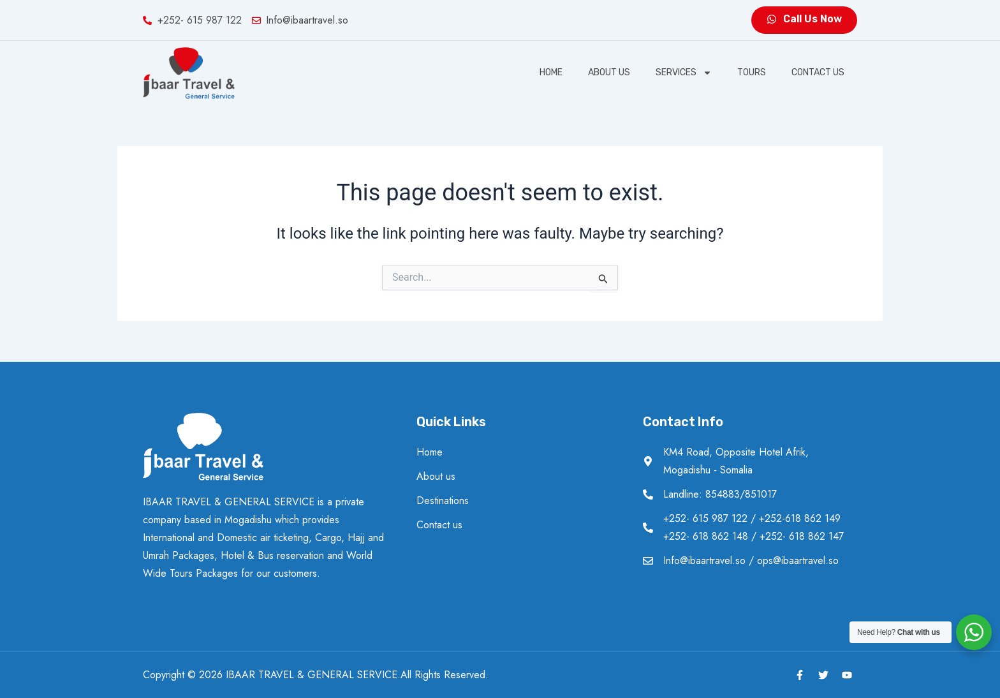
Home (551, 72)
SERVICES (684, 73)
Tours (751, 72)
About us (609, 72)
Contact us (817, 72)
